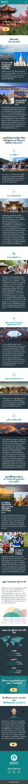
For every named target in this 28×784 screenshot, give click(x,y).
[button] (24, 712)
